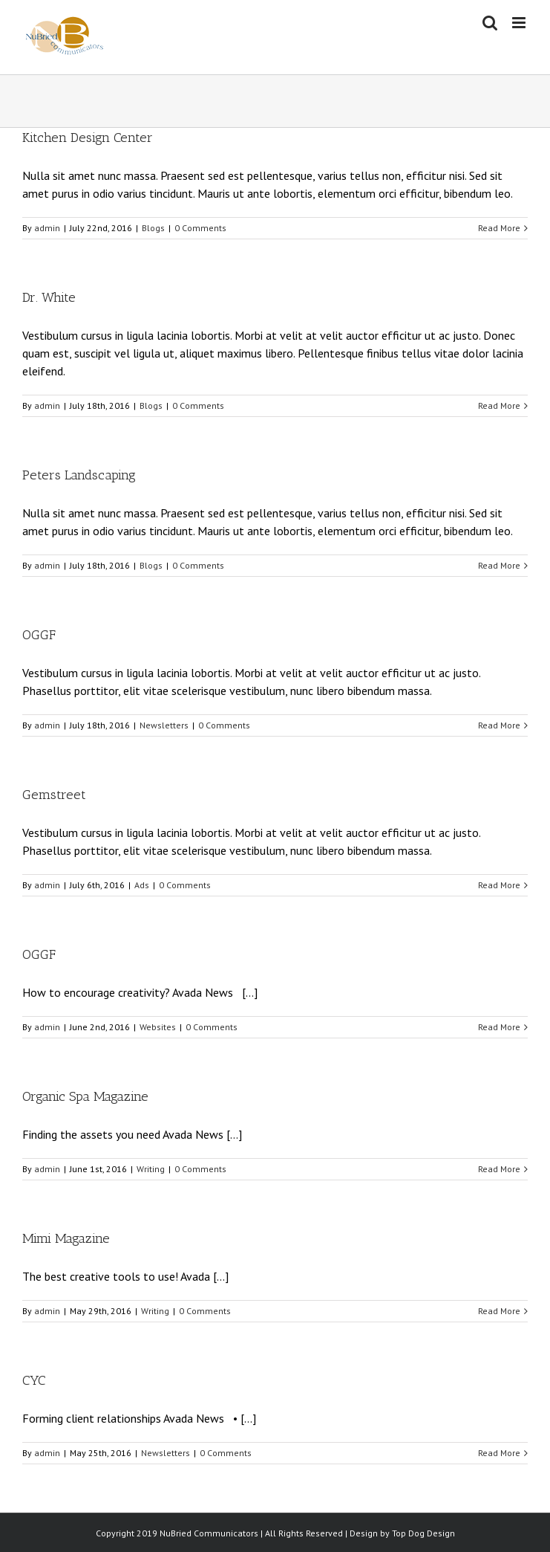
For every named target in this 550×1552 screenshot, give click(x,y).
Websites (158, 1026)
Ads (141, 884)
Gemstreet (54, 794)
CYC (33, 1380)
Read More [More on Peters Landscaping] (499, 565)
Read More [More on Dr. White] (499, 405)
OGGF (39, 635)
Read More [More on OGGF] (499, 725)
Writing (151, 1168)
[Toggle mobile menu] (520, 22)
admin (47, 227)
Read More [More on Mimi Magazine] (499, 1310)
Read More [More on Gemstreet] (499, 884)
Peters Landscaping (79, 475)
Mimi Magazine (66, 1238)
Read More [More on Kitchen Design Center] (499, 227)
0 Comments (200, 227)
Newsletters (164, 725)
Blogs (153, 227)
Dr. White (49, 297)
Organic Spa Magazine (85, 1096)
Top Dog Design (423, 1533)
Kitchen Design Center (87, 137)
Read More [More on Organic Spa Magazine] (499, 1168)
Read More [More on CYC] (499, 1452)
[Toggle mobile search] (489, 22)
